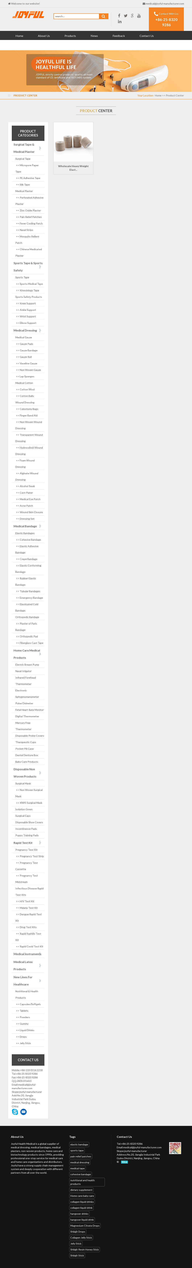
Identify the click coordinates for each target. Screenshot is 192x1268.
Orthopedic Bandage (27, 617)
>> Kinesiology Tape (27, 290)
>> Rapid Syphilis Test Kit (28, 936)
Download (22, 45)
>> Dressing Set (24, 518)
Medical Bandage (25, 526)
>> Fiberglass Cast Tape (29, 642)
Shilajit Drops (77, 1231)
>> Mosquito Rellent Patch (27, 239)
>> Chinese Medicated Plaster (28, 252)
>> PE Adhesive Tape (27, 178)
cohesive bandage (80, 1174)
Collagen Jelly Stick (81, 1237)
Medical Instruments (27, 954)
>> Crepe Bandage (26, 559)
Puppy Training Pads (27, 835)
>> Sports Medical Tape (29, 283)
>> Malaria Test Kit (26, 907)
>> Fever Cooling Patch (29, 223)
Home (19, 35)
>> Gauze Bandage (26, 350)
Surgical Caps (23, 815)
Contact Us (147, 35)
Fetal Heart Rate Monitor (29, 709)
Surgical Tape (22, 158)
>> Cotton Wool (25, 389)
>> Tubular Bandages (27, 591)
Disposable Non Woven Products (25, 772)
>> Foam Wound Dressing (25, 463)
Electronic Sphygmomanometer (27, 693)
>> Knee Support (25, 303)
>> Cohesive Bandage (28, 539)
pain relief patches (80, 1156)
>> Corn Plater (24, 492)
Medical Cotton (24, 382)
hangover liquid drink (82, 1219)
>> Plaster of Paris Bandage (26, 626)
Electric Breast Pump (27, 664)
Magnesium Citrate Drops (85, 1225)
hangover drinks (79, 1213)
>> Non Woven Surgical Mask (29, 793)
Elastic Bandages (25, 533)
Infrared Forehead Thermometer (25, 680)
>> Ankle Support (25, 309)
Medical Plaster (24, 191)
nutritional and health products (82, 1182)
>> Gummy (21, 1023)
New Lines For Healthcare (23, 980)
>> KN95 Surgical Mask (28, 802)
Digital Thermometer (27, 716)
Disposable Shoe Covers (29, 822)
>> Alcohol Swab (25, 486)
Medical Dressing (25, 330)
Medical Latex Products (23, 965)
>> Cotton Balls (24, 395)
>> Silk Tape (22, 184)
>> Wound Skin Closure (29, 512)
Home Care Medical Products (27, 654)
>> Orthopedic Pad (26, 636)
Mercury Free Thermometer (23, 726)
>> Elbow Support (25, 322)
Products (70, 35)
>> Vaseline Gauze (26, 363)
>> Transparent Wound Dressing (29, 438)
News (94, 35)
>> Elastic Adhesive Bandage (26, 549)
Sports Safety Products (28, 296)
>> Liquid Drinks (24, 1030)
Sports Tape (22, 277)
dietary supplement (81, 1189)
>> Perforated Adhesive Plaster (29, 200)
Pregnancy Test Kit (26, 849)
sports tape (77, 1150)
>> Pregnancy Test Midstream (26, 878)
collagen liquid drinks (82, 1201)
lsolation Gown (23, 809)
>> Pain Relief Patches (28, 216)
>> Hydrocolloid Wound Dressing (29, 450)
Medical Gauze (23, 337)
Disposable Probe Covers (29, 735)
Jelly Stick (75, 1243)
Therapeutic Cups (25, 742)
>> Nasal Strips (24, 229)
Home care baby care (82, 1195)
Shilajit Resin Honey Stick (84, 1249)
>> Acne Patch (24, 505)
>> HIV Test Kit (24, 901)
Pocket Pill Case (24, 748)
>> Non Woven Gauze (28, 369)
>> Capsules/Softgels (28, 1004)
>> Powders (22, 1017)
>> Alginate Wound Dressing (26, 476)
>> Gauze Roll (23, 356)
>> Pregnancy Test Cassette (26, 866)
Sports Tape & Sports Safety (28, 266)
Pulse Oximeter (24, 703)
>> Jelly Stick (23, 1043)
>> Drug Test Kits (26, 927)
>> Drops (21, 1036)
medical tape (77, 1168)
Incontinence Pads (26, 828)
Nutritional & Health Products (26, 994)
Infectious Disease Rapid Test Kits (29, 891)
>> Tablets (21, 1010)
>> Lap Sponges (24, 376)
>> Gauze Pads (24, 343)
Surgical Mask (23, 783)
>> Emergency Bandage (29, 597)
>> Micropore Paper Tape (27, 168)
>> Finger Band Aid (26, 415)
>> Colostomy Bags (26, 408)
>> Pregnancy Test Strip (29, 856)
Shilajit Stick (77, 1255)
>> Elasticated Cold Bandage (26, 607)
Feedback (119, 35)
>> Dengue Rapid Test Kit (28, 917)
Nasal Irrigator (23, 671)
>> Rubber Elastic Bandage (25, 581)
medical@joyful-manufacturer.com (165, 3)
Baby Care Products (26, 761)
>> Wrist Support (25, 316)
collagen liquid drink (81, 1207)
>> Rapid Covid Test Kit (29, 946)
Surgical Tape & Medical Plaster (24, 148)
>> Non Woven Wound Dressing (28, 425)
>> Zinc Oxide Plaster (28, 210)
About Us (44, 35)
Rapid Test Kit (23, 842)
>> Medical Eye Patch (27, 499)
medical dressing (79, 1162)
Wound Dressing (24, 402)
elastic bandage (79, 1144)
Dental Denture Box (26, 755)
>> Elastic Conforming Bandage (28, 568)
